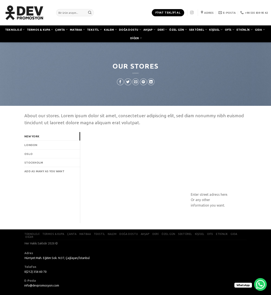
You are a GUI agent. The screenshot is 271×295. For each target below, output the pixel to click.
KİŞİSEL (216, 30)
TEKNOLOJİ (15, 30)
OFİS (229, 30)
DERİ (162, 30)
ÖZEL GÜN (178, 30)
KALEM (110, 30)
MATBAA (77, 30)
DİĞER (136, 38)
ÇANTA (61, 30)
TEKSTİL (94, 30)
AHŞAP (149, 30)
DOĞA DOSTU (130, 30)
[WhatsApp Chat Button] (260, 284)
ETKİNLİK (244, 30)
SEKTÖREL (198, 30)
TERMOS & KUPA (40, 30)
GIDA (260, 30)
